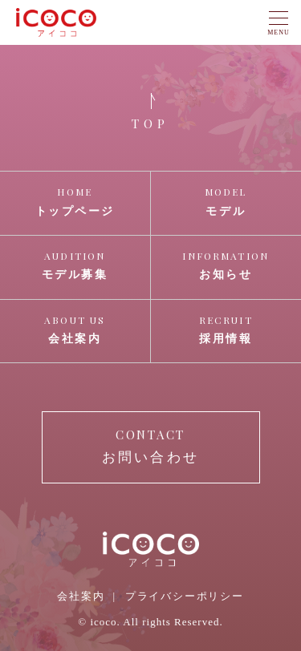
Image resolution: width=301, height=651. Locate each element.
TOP (150, 123)
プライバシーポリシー (184, 596)
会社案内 (80, 596)
